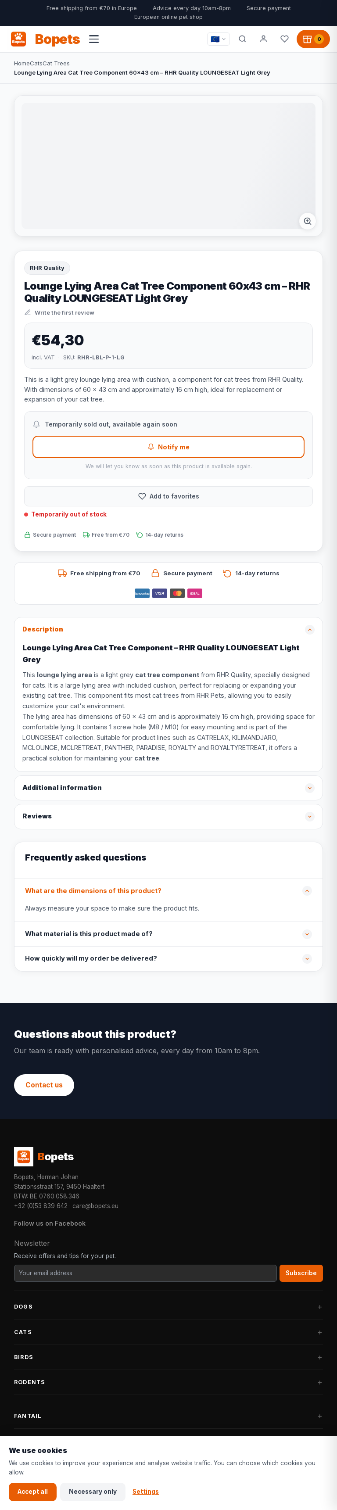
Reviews (37, 816)
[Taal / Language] (218, 39)
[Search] (242, 39)
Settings (146, 1491)
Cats (36, 63)
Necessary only (93, 1491)
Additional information (62, 788)
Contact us (44, 1085)
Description (42, 629)
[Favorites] (284, 39)
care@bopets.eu (95, 1205)
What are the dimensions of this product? (93, 891)
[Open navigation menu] (94, 39)
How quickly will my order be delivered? (91, 958)
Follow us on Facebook (50, 1223)
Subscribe (301, 1273)
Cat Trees (56, 63)
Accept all (33, 1491)
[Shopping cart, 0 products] (313, 39)
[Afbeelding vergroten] (307, 221)
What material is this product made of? (89, 934)
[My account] (263, 39)
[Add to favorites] (168, 496)
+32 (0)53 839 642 (41, 1205)
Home (22, 63)
